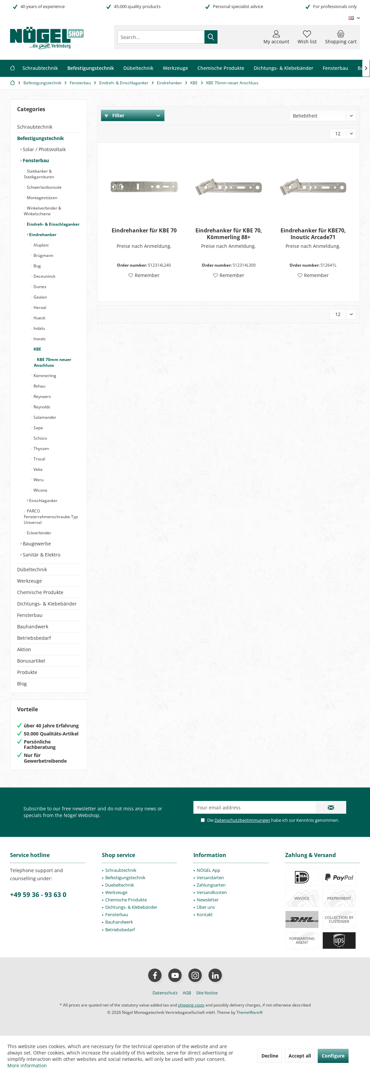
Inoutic (39, 339)
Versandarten (210, 878)
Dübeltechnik (32, 569)
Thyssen (41, 448)
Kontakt (205, 914)
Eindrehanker (42, 234)
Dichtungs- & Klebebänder (47, 603)
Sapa (38, 428)
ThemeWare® (249, 1012)
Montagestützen (41, 197)
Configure (333, 1055)
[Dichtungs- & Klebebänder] (283, 68)
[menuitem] (341, 37)
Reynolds (41, 407)
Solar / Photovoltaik (43, 149)
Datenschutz (165, 992)
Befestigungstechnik (40, 138)
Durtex (39, 286)
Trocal (39, 459)
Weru (38, 480)
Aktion (24, 649)
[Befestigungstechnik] (91, 68)
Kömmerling (44, 375)
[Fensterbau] (335, 68)
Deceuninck (44, 276)
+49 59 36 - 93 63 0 (38, 894)
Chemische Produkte (40, 592)
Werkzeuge (29, 581)
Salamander (44, 417)
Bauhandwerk (32, 626)
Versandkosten (212, 892)
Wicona (40, 490)
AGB (187, 992)
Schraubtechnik (34, 127)
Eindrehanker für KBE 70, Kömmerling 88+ (228, 233)
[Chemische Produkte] (221, 68)
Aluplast (41, 245)
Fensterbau (35, 160)
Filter (114, 115)
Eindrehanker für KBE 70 (144, 230)
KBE (37, 349)
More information (27, 1065)
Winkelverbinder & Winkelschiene (42, 211)
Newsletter (208, 900)
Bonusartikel (31, 661)
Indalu (39, 328)
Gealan (40, 297)
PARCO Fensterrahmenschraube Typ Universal (51, 516)
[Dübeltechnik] (138, 68)
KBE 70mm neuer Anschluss (52, 362)
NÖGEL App (208, 870)
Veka (38, 469)
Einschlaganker (43, 500)
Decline (269, 1055)
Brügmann (43, 255)
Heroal (39, 307)
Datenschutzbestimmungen (242, 820)
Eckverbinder (38, 533)
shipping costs (191, 1005)
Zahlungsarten (211, 885)
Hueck (39, 318)
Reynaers (42, 396)
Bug (37, 266)
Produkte (27, 672)
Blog (22, 683)
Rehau (39, 386)
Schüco (40, 438)
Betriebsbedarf (34, 638)
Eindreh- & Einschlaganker (52, 224)
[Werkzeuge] (175, 68)
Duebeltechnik (119, 885)
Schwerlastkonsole (44, 187)
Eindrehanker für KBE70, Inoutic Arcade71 (313, 233)
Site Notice (207, 992)
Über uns (206, 907)
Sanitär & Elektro (40, 554)
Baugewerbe (36, 543)
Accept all (300, 1055)
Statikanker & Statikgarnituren (39, 174)
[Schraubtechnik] (40, 68)
